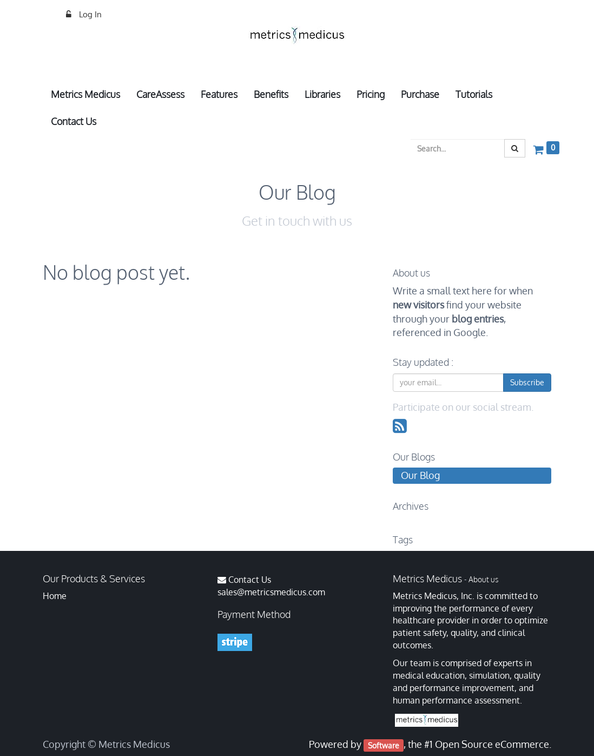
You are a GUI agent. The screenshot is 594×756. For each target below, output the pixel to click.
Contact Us (249, 579)
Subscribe (527, 382)
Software (383, 745)
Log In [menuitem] (89, 14)
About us (483, 579)
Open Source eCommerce (492, 744)
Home (55, 595)
